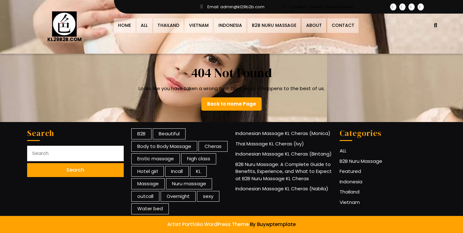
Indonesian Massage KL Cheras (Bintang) (283, 153)
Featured (350, 171)
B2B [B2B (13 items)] (141, 133)
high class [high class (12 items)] (198, 158)
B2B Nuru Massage (269, 24)
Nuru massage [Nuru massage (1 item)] (189, 183)
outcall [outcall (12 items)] (145, 196)
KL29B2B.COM (64, 39)
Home (124, 24)
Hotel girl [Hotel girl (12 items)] (147, 171)
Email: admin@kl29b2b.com (231, 7)
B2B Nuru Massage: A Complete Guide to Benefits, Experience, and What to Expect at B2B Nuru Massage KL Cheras (283, 171)
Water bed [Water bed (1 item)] (150, 208)
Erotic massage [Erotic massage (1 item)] (155, 158)
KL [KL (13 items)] (198, 171)
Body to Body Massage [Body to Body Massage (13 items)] (164, 146)
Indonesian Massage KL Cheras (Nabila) (281, 188)
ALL (343, 150)
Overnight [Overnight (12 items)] (178, 196)
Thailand (166, 24)
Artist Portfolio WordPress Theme (208, 224)
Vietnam (195, 24)
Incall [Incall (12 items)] (177, 171)
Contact (336, 24)
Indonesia (226, 24)
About (308, 24)
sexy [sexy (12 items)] (208, 196)
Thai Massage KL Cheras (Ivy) (269, 143)
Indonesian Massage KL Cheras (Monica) (282, 133)
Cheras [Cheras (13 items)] (213, 146)
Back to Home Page (234, 105)
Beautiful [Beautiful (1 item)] (169, 133)
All (142, 24)
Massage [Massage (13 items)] (148, 183)
